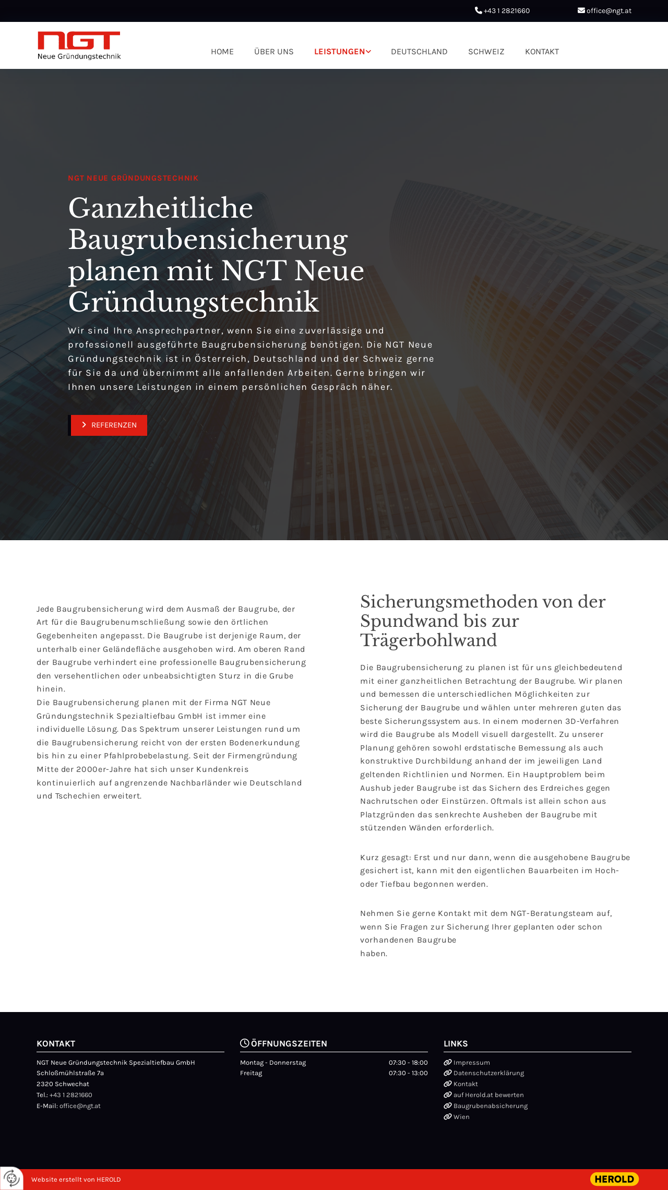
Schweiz (485, 51)
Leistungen (339, 51)
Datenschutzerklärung (489, 1073)
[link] (342, 51)
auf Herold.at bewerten (489, 1095)
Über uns (275, 51)
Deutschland (419, 51)
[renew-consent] (11, 1178)
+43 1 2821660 (507, 10)
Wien (462, 1117)
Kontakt (540, 51)
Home (223, 51)
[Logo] (80, 46)
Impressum (472, 1062)
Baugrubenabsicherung (491, 1106)
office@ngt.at (609, 10)
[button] (107, 425)
